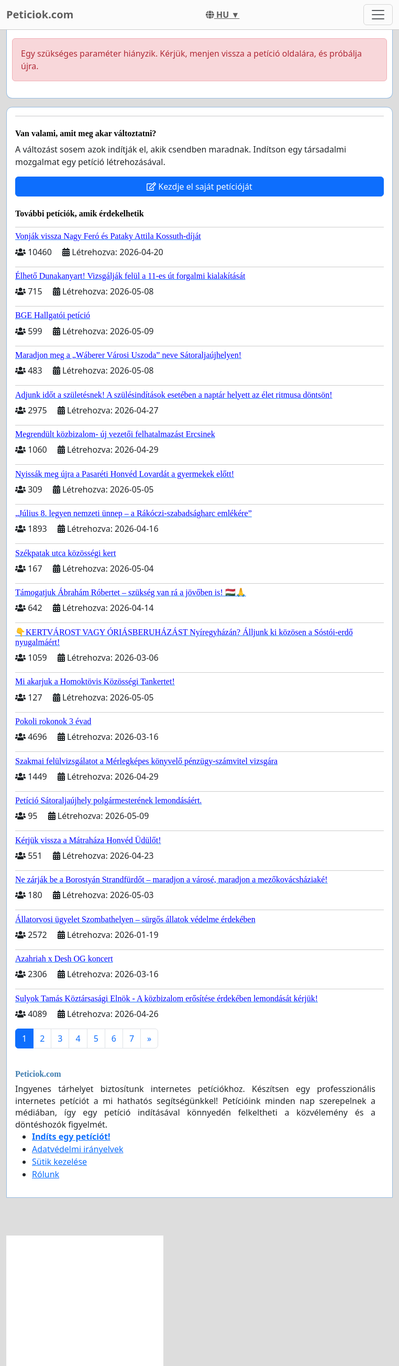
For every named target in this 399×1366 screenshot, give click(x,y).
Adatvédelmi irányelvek (78, 1149)
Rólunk (45, 1174)
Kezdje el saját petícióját (199, 186)
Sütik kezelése (59, 1161)
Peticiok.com (39, 14)
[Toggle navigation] (378, 14)
